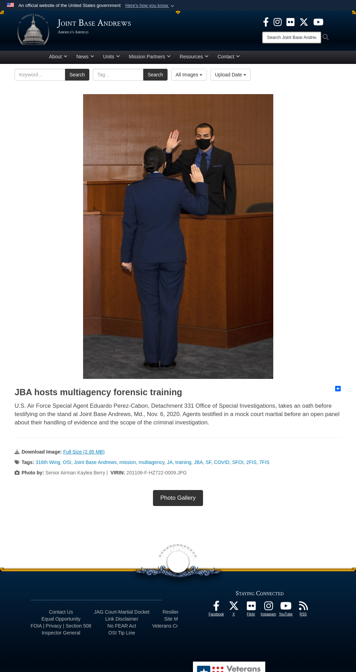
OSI (67, 462)
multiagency (151, 462)
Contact (229, 56)
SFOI (238, 462)
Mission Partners (150, 56)
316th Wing (47, 462)
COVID (221, 462)
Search (77, 74)
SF (208, 462)
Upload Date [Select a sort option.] (230, 74)
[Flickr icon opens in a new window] (290, 21)
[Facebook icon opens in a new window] (266, 21)
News (85, 56)
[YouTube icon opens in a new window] (318, 21)
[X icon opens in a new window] (303, 21)
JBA (198, 462)
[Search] (291, 37)
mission (127, 462)
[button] (150, 5)
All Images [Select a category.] (189, 74)
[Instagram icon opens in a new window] (278, 21)
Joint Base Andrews (95, 462)
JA (169, 462)
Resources (194, 56)
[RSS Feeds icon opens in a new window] (303, 608)
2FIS (251, 462)
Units (111, 56)
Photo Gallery (178, 498)
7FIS (264, 462)
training (183, 462)
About (58, 56)
